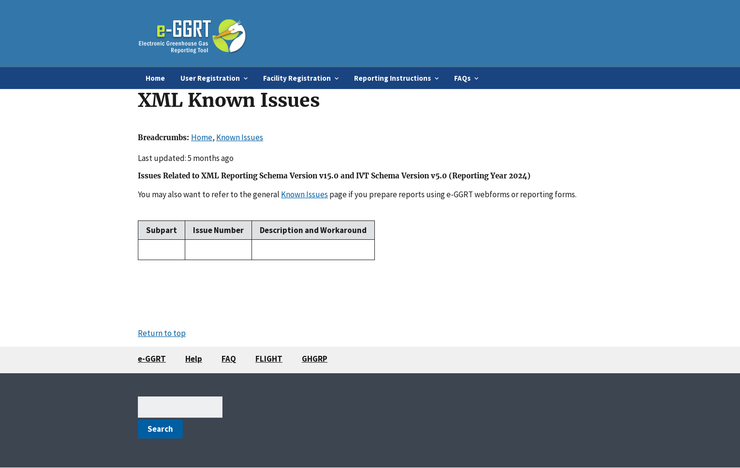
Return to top (162, 333)
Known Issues (239, 137)
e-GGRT (152, 358)
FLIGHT (268, 358)
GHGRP (314, 358)
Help (193, 358)
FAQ (229, 358)
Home (155, 78)
